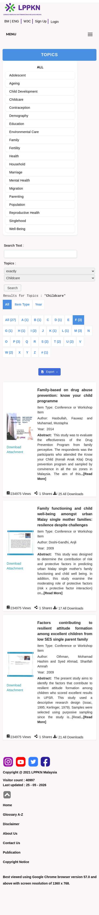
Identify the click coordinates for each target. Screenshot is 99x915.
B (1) (37, 320)
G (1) (9, 331)
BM (6, 21)
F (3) (78, 320)
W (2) (9, 352)
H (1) (21, 331)
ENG (15, 21)
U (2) (70, 341)
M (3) (78, 331)
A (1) (25, 320)
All (7, 304)
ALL (40, 67)
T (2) (57, 341)
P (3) (16, 341)
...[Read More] (52, 593)
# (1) (44, 352)
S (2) (44, 341)
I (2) (33, 331)
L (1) (65, 331)
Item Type (22, 304)
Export (48, 371)
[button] (12, 288)
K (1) (52, 331)
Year (38, 304)
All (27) (10, 320)
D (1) (58, 320)
